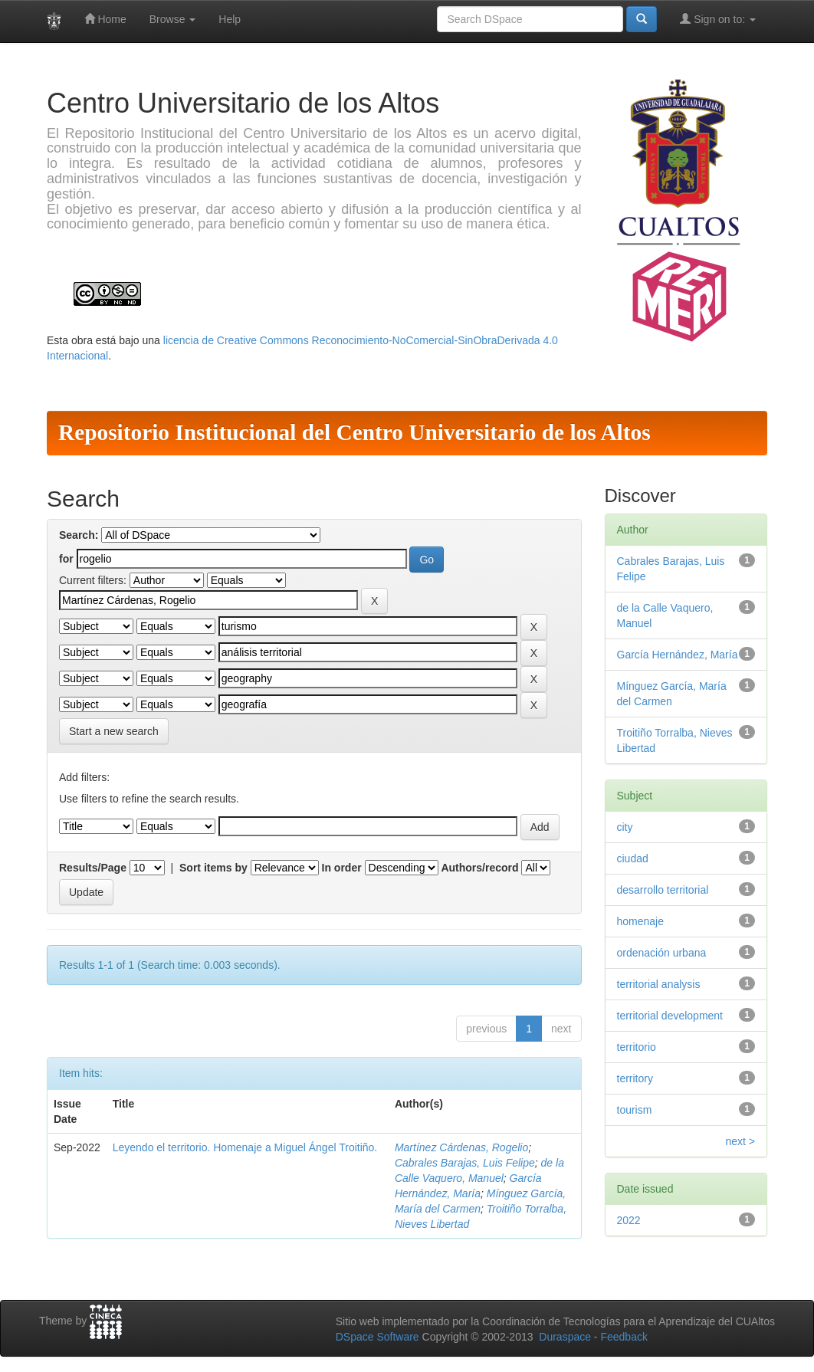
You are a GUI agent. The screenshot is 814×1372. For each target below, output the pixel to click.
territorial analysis (659, 984)
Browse (172, 19)
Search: (78, 535)
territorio (636, 1047)
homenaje (641, 921)
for (66, 559)
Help (229, 19)
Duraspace (565, 1337)
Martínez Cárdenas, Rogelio (461, 1147)
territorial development (670, 1015)
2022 (629, 1220)
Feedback (623, 1337)
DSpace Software (377, 1337)
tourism (634, 1110)
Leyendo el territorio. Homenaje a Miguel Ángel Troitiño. (245, 1147)
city (625, 827)
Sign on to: (718, 18)
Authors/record (479, 868)
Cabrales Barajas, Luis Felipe (465, 1163)
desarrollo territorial (663, 890)
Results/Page (92, 868)
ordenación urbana (662, 953)
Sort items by (213, 868)
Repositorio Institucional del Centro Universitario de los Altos (354, 432)
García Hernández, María (677, 654)
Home (105, 18)
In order (342, 868)
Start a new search (114, 731)
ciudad (632, 858)
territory (635, 1078)
